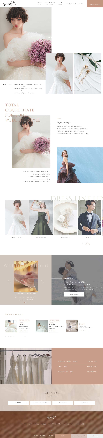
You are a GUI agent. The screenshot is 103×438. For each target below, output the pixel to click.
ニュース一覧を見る (10, 336)
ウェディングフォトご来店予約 (40, 402)
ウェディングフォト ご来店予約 (79, 435)
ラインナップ (22, 424)
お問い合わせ (85, 402)
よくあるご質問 (80, 3)
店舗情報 (43, 424)
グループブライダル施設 (54, 424)
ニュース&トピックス (70, 3)
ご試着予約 (18, 402)
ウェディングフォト (34, 424)
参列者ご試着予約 (62, 402)
